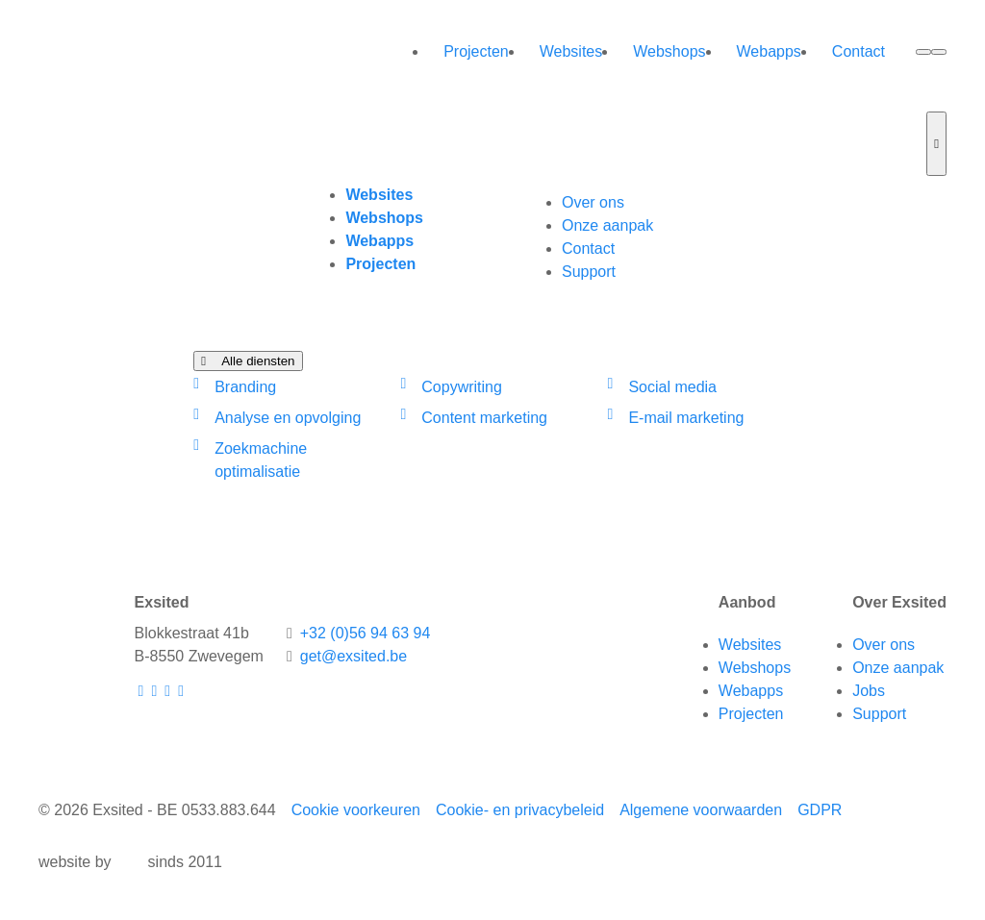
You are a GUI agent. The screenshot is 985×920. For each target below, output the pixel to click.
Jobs (868, 691)
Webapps (769, 51)
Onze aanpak (607, 225)
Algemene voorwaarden (700, 810)
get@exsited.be (353, 656)
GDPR (819, 810)
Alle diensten (247, 361)
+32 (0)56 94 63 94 (365, 633)
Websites (571, 51)
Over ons (593, 202)
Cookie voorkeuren (355, 810)
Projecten (476, 51)
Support (589, 271)
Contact (858, 51)
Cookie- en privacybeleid (520, 810)
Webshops (669, 51)
